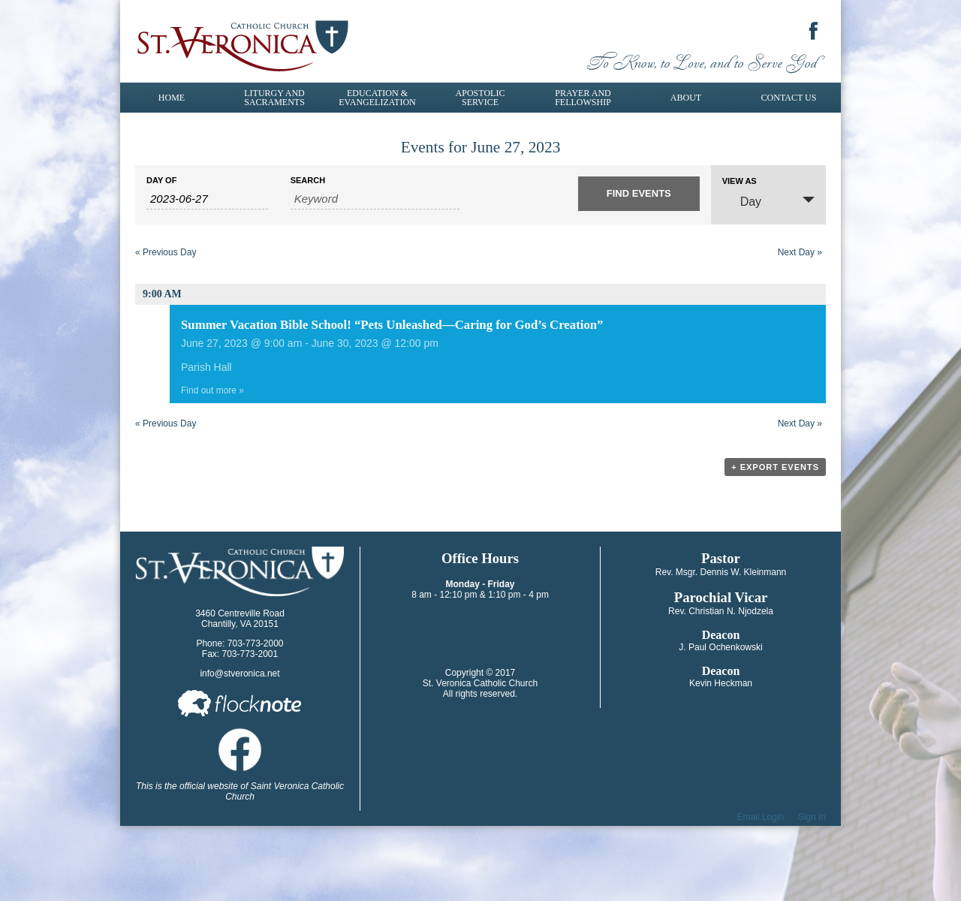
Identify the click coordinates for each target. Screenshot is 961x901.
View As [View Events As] (739, 181)
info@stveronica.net (239, 673)
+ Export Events (775, 467)
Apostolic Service (480, 97)
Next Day (800, 252)
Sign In (812, 817)
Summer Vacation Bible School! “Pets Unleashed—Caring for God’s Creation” (392, 325)
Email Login (761, 817)
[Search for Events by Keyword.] (375, 198)
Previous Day (165, 252)
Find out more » (212, 390)
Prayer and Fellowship (583, 97)
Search (308, 180)
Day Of (161, 180)
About (685, 97)
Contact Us (789, 97)
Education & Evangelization (377, 97)
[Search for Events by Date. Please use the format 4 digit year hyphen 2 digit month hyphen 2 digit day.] (207, 198)
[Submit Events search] (639, 193)
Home (171, 97)
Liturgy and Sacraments (274, 97)
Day (741, 201)
